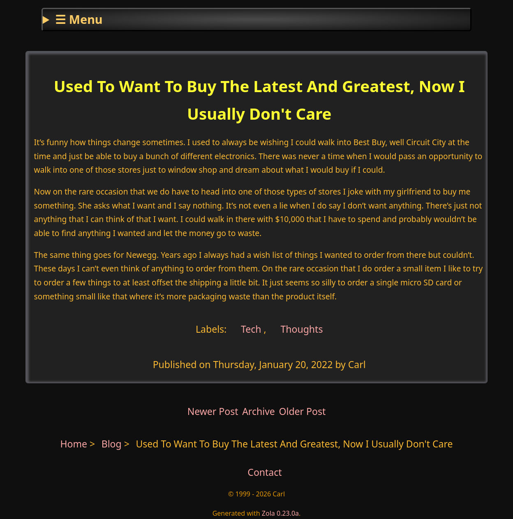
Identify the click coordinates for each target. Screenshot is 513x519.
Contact (264, 472)
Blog (113, 443)
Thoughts (301, 328)
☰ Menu (78, 19)
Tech (249, 328)
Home (73, 443)
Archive (258, 411)
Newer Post (212, 411)
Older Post (302, 411)
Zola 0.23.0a (280, 513)
